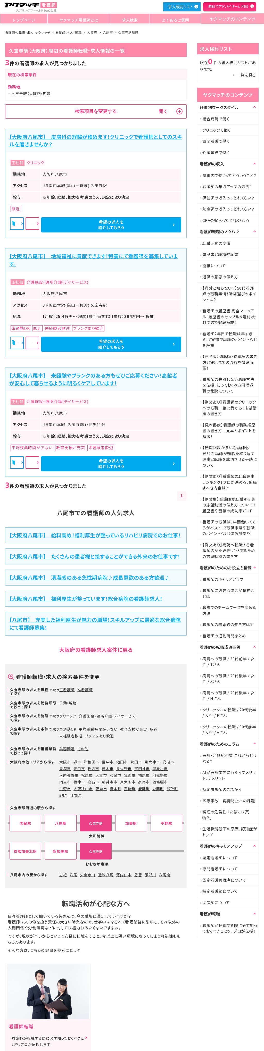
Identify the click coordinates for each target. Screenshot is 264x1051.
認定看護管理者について (224, 880)
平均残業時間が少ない (98, 729)
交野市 (65, 788)
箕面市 (130, 775)
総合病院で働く (215, 118)
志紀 (63, 874)
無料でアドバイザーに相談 (228, 6)
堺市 (77, 761)
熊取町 (172, 788)
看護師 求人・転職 (68, 32)
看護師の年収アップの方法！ (227, 186)
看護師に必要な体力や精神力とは (228, 593)
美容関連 (67, 748)
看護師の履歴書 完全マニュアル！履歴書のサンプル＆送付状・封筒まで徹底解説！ (229, 316)
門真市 (65, 782)
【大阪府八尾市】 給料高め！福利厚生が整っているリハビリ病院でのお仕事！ (95, 535)
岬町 (63, 795)
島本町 (115, 788)
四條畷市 (160, 782)
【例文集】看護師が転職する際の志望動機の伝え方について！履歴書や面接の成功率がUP (229, 504)
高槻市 (168, 761)
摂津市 (79, 782)
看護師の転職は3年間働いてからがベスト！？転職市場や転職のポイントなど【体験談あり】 (229, 527)
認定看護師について (220, 857)
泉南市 (144, 782)
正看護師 (67, 689)
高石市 (93, 782)
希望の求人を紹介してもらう (154, 224)
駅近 (154, 729)
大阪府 (92, 32)
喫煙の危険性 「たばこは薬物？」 (225, 814)
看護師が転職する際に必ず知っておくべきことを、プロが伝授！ (229, 928)
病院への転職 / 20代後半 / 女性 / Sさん (228, 678)
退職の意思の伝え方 (220, 276)
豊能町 (130, 788)
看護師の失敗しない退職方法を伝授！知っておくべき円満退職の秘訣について (228, 385)
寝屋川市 (160, 768)
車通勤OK (67, 729)
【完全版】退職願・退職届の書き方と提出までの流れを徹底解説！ (229, 362)
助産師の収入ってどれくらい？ (228, 209)
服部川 (150, 874)
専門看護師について (220, 868)
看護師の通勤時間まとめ (224, 635)
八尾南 (164, 874)
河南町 (75, 795)
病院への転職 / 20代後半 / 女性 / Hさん (228, 695)
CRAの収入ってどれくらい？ (226, 220)
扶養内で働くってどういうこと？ (229, 175)
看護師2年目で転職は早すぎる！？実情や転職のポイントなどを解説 (229, 339)
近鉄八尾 (105, 874)
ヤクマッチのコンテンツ (230, 19)
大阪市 (65, 761)
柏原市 (144, 775)
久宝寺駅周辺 (128, 32)
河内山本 (124, 874)
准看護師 (85, 689)
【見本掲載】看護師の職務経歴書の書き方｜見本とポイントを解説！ (229, 430)
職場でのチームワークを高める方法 (229, 610)
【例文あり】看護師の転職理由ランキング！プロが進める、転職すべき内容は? (229, 481)
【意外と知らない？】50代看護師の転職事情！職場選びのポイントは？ (229, 293)
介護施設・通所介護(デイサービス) (108, 716)
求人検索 (128, 19)
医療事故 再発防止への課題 (228, 800)
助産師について (216, 902)
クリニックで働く (216, 130)
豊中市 (107, 761)
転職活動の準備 (216, 243)
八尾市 (108, 32)
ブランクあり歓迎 (99, 735)
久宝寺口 (87, 874)
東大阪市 (128, 782)
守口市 (79, 768)
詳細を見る (96, 224)
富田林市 (142, 768)
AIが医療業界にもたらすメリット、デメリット (228, 775)
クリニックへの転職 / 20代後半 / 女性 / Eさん (229, 712)
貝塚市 (65, 768)
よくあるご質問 (171, 19)
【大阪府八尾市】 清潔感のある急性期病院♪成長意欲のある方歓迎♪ (89, 577)
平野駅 (166, 823)
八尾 (73, 874)
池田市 (122, 761)
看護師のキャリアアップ (222, 579)
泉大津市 (152, 761)
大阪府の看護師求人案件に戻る (96, 649)
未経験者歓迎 (70, 735)
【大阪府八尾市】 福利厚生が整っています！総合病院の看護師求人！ (85, 598)
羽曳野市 (160, 775)
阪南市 (101, 788)
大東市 (101, 775)
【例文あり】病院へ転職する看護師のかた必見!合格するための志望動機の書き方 (228, 550)
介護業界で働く (215, 152)
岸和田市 (91, 761)
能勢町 (144, 788)
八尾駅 (61, 823)
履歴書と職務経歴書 (220, 254)
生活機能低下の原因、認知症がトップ (229, 831)
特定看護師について (220, 891)
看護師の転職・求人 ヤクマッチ (27, 32)
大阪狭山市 (83, 788)
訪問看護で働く (215, 141)
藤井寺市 (109, 782)
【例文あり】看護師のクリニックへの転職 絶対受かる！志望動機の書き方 (229, 407)
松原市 (87, 775)
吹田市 (136, 761)
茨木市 (107, 768)
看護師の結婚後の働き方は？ (227, 624)
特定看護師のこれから (222, 789)
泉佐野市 (124, 768)
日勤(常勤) (68, 702)
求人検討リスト (180, 6)
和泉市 (115, 775)
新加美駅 (60, 851)
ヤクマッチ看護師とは (77, 19)
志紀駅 (25, 823)
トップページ (23, 19)
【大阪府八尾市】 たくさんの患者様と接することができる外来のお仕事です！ (94, 556)
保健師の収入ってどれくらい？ (228, 198)
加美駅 (131, 823)
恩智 (138, 874)
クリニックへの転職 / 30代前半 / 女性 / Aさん (229, 729)
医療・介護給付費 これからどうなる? (229, 758)
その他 (82, 748)
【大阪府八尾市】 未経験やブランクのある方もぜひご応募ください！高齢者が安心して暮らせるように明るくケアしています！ (93, 379)
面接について (214, 265)
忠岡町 (158, 788)
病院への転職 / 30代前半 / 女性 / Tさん (228, 661)
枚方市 (93, 768)
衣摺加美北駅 (25, 851)
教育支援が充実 (133, 729)
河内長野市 (69, 775)
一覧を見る (246, 75)
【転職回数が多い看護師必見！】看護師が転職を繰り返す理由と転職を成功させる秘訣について (229, 456)
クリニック (67, 716)
